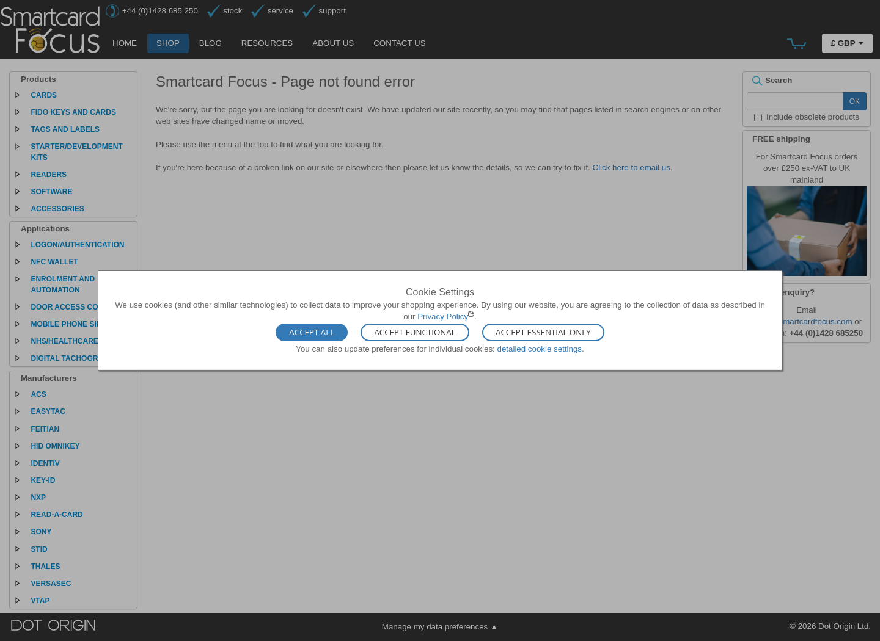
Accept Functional (414, 332)
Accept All (311, 332)
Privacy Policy (442, 316)
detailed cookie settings (539, 348)
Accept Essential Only (543, 332)
